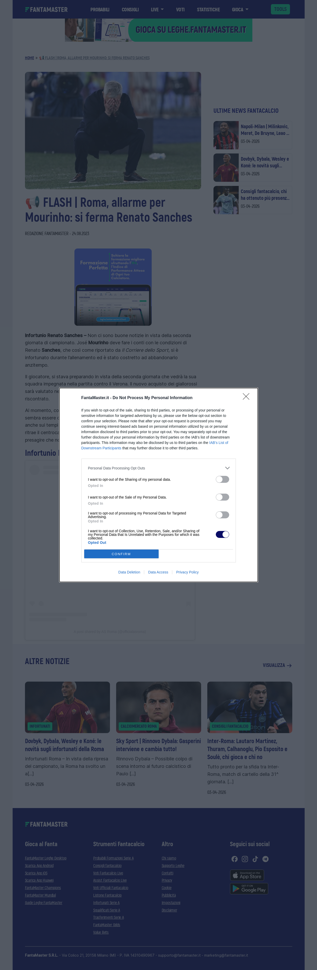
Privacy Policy (187, 572)
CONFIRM (121, 554)
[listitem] (158, 468)
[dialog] (158, 485)
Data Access (158, 572)
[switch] (222, 479)
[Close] (248, 398)
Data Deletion (129, 572)
